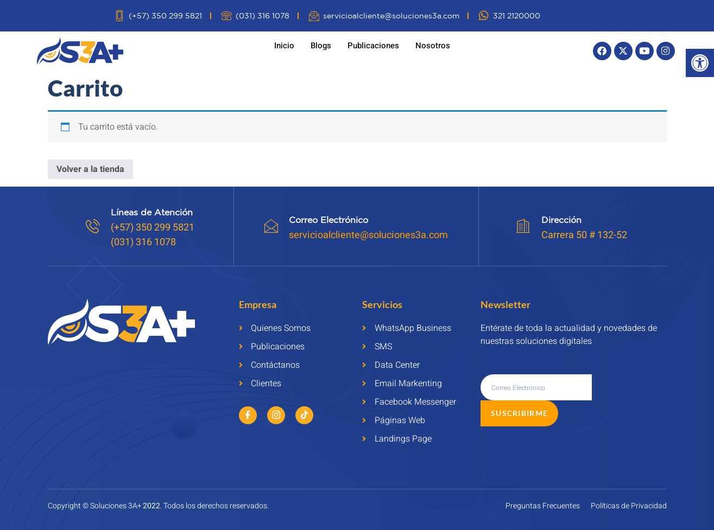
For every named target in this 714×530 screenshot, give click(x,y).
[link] (700, 63)
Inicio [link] (284, 46)
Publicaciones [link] (373, 46)
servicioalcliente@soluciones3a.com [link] (369, 235)
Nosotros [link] (432, 46)
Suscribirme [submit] (627, 387)
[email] (536, 387)
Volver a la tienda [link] (90, 169)
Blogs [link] (321, 46)
